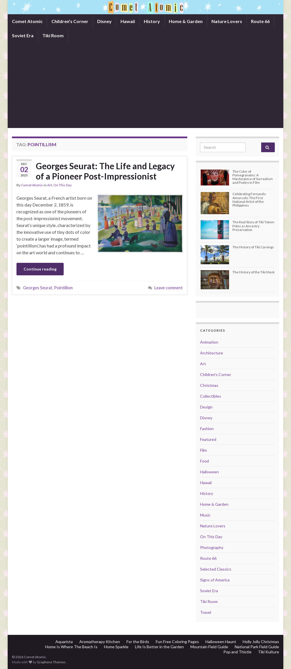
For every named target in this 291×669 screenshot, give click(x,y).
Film (203, 450)
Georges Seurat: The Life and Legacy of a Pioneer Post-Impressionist (105, 171)
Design (206, 406)
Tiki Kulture (268, 651)
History (152, 21)
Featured (208, 439)
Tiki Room (53, 35)
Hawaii (127, 21)
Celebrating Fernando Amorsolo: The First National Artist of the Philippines (249, 199)
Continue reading (40, 269)
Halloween (209, 471)
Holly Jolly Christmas (261, 641)
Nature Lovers (226, 21)
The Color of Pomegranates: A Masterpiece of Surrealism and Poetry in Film (252, 177)
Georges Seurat (37, 287)
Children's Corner (215, 374)
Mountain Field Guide (209, 646)
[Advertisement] (145, 85)
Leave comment (168, 287)
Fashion (207, 428)
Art (49, 185)
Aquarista (64, 641)
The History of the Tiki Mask (253, 272)
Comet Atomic (27, 21)
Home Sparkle (116, 646)
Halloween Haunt (220, 641)
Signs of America (215, 579)
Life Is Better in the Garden (159, 646)
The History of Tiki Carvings (253, 247)
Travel (205, 612)
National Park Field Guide (257, 646)
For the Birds (137, 641)
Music (205, 515)
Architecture (211, 352)
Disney (104, 21)
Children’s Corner (69, 21)
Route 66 (260, 21)
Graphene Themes (51, 662)
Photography (211, 547)
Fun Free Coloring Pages (177, 641)
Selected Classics (215, 569)
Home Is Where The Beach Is (71, 646)
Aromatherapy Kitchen (99, 641)
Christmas (209, 385)
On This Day (62, 185)
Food (204, 461)
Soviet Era (23, 35)
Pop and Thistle (237, 651)
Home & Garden (186, 21)
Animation (209, 342)
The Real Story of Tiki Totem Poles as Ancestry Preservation (253, 226)
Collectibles (210, 396)
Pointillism (63, 287)
